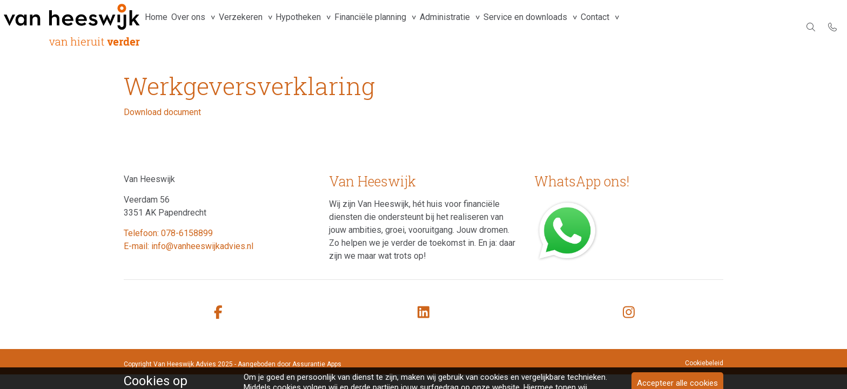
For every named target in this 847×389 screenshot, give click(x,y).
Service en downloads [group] (571, 27)
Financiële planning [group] (402, 27)
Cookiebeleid (704, 363)
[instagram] (628, 312)
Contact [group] (648, 27)
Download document (162, 112)
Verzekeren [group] (258, 27)
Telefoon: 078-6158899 (168, 233)
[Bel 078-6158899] (832, 27)
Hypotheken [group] (323, 27)
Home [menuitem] (159, 27)
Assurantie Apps (316, 364)
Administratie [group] (484, 27)
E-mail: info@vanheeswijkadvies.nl (188, 246)
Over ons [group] (199, 27)
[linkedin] (423, 312)
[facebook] (218, 312)
